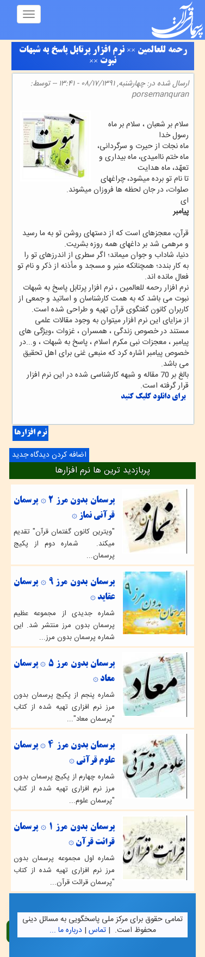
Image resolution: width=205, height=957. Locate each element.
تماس (97, 930)
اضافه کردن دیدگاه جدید (49, 455)
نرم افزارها (30, 433)
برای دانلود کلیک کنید (153, 397)
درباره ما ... (65, 930)
